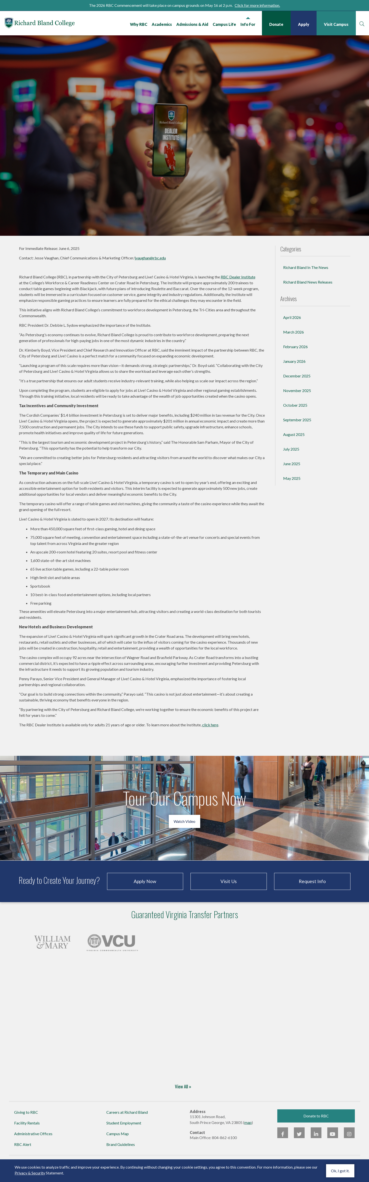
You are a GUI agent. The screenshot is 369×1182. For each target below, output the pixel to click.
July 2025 (291, 455)
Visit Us (228, 888)
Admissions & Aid (192, 24)
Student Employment (123, 1130)
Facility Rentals (27, 1130)
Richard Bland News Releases (307, 289)
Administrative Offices (33, 1140)
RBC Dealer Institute (238, 283)
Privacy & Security (30, 1173)
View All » (183, 1093)
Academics (161, 24)
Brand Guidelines (120, 1151)
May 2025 (291, 485)
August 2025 (294, 441)
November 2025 (297, 397)
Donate (276, 24)
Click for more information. (257, 5)
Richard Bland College (46, 24)
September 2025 (297, 426)
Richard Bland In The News (305, 274)
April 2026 (292, 324)
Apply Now (145, 888)
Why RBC (138, 24)
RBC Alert (22, 1151)
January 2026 (294, 368)
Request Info (312, 888)
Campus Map (117, 1140)
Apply (303, 24)
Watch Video (184, 828)
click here (210, 731)
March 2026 (293, 338)
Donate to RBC (316, 1123)
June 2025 (291, 470)
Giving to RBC (26, 1119)
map (248, 1129)
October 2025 (295, 412)
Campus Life (224, 24)
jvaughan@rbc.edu (150, 264)
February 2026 (295, 353)
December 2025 (296, 382)
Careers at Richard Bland (127, 1119)
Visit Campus (336, 24)
